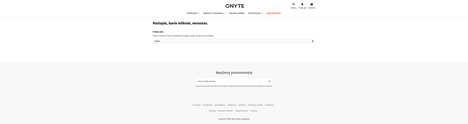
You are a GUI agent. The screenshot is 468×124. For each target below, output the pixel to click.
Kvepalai (212, 111)
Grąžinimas (231, 105)
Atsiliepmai (269, 105)
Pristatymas (207, 105)
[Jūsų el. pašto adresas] (231, 81)
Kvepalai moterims (225, 111)
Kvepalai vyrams (241, 111)
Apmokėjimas (220, 105)
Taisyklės (242, 105)
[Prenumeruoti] (269, 81)
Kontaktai (196, 105)
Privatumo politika (255, 105)
